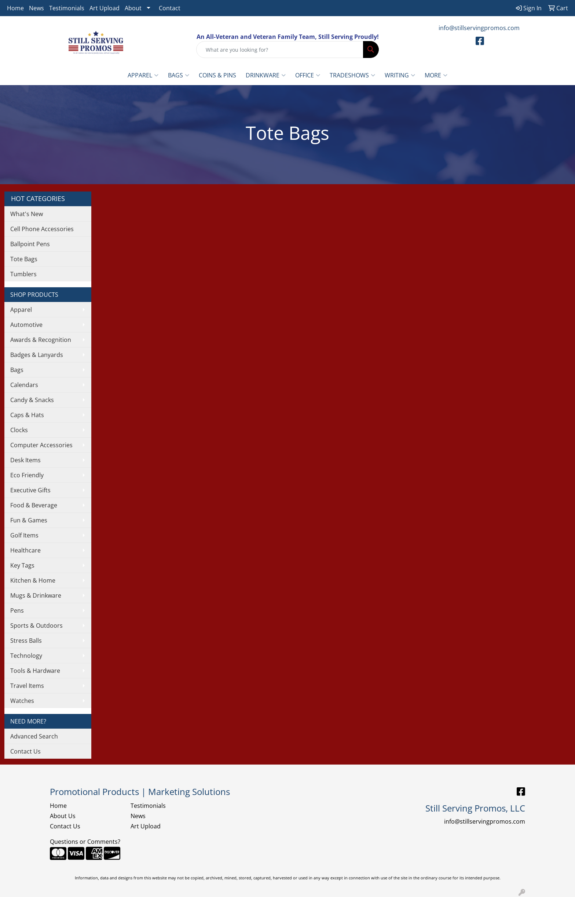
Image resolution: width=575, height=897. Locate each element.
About (133, 8)
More (436, 75)
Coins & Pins (217, 75)
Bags (178, 75)
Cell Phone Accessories (42, 229)
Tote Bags (23, 259)
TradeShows (352, 75)
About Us (63, 816)
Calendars (24, 385)
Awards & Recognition (40, 340)
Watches (22, 701)
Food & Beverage (33, 505)
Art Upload (104, 8)
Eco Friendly (27, 475)
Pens (17, 610)
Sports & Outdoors (36, 625)
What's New (26, 214)
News (36, 8)
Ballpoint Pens (30, 244)
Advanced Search (34, 736)
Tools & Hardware (35, 671)
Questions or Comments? (85, 842)
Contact (169, 8)
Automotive (26, 325)
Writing (400, 75)
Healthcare (25, 550)
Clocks (19, 430)
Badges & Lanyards (36, 355)
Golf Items (24, 535)
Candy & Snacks (32, 400)
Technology (26, 656)
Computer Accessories (41, 445)
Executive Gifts (30, 490)
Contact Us (25, 751)
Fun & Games (28, 520)
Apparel (143, 75)
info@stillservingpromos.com (479, 28)
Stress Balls (26, 641)
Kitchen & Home (32, 580)
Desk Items (25, 460)
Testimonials (66, 8)
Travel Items (27, 686)
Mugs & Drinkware (35, 595)
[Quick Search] (280, 49)
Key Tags (22, 565)
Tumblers (23, 274)
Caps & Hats (27, 415)
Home (15, 8)
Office (307, 75)
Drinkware (266, 75)
